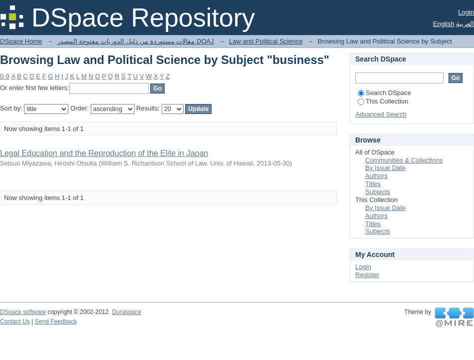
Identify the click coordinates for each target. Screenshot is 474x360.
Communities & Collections (404, 160)
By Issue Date (385, 168)
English (444, 24)
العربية (465, 24)
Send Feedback (56, 321)
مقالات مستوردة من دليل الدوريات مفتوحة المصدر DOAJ (135, 41)
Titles (373, 184)
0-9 (4, 76)
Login (466, 12)
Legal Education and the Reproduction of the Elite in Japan (104, 153)
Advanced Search (381, 114)
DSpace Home (21, 41)
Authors (376, 176)
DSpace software (23, 312)
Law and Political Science (265, 41)
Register (367, 274)
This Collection (383, 101)
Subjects (377, 192)
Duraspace (126, 312)
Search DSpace (384, 92)
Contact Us (15, 321)
